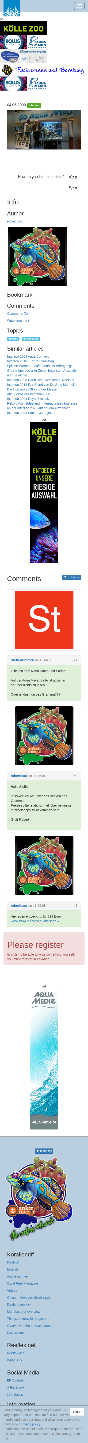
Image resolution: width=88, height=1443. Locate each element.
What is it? (14, 1360)
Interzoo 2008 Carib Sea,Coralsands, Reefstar (40, 380)
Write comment (18, 320)
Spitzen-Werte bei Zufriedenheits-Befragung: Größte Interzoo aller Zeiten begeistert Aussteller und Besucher (42, 370)
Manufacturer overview (23, 1311)
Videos (12, 1290)
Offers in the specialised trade (28, 1297)
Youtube (15, 1380)
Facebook (15, 1387)
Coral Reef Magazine (22, 1283)
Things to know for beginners (28, 1319)
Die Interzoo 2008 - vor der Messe (32, 389)
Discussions (16, 1333)
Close (77, 1412)
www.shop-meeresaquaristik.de (34, 921)
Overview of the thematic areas (29, 1326)
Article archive (17, 1276)
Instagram (16, 1394)
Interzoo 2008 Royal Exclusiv (28, 399)
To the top (72, 577)
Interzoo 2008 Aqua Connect (28, 356)
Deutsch (13, 1262)
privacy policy (30, 1424)
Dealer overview (19, 1304)
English (12, 1269)
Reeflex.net (15, 1353)
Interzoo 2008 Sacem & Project (30, 413)
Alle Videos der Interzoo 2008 (28, 394)
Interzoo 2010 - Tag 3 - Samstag (30, 361)
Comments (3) (17, 313)
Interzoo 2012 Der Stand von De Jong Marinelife (42, 385)
